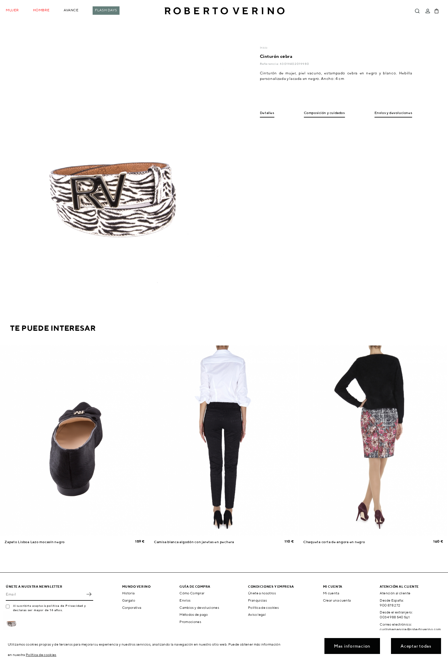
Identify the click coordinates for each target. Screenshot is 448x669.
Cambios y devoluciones (199, 607)
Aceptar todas (416, 646)
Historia (128, 593)
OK (89, 594)
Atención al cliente (395, 593)
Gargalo (128, 600)
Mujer (12, 10)
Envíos (184, 600)
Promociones (190, 622)
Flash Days (106, 10)
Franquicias (257, 600)
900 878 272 (390, 605)
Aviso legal (257, 614)
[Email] (45, 594)
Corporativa (132, 607)
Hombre (41, 10)
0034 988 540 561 (395, 617)
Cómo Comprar (191, 593)
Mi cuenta (331, 593)
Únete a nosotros (262, 593)
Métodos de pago (193, 614)
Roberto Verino (224, 11)
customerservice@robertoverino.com (410, 629)
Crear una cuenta (337, 600)
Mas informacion (352, 646)
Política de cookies (263, 607)
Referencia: (270, 63)
